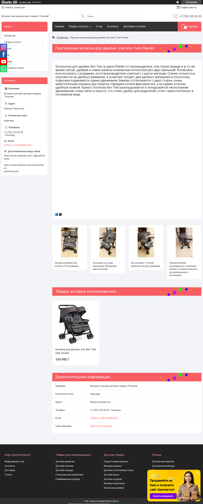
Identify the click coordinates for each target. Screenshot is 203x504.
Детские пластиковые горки (118, 470)
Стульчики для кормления (69, 474)
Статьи (7, 48)
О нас (99, 26)
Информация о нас (14, 461)
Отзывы (8, 61)
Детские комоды (64, 470)
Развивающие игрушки (68, 479)
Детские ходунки (113, 479)
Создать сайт (25, 2)
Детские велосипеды (163, 466)
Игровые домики (112, 466)
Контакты (113, 26)
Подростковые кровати (116, 461)
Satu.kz (115, 501)
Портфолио (62, 37)
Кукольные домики (114, 488)
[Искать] (83, 16)
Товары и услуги (78, 26)
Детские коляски (64, 466)
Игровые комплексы (114, 483)
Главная (59, 26)
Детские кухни (111, 474)
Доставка (10, 470)
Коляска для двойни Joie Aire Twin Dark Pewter (75, 351)
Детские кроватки (65, 461)
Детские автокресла (163, 461)
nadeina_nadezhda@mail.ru (104, 418)
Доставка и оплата (135, 26)
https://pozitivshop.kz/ (101, 426)
